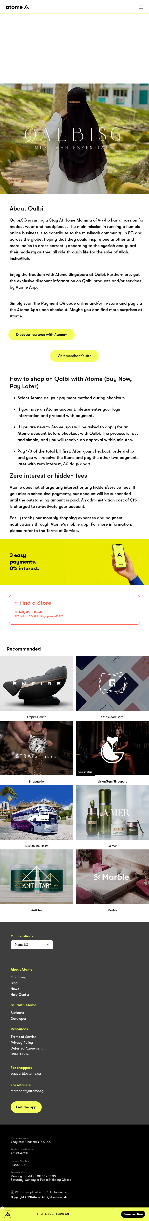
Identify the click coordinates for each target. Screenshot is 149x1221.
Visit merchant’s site (74, 356)
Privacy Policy (22, 1043)
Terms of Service (23, 1037)
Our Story (18, 977)
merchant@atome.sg (27, 1091)
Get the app (26, 1107)
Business (17, 1013)
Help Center (20, 995)
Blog (14, 983)
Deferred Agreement (27, 1048)
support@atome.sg (26, 1073)
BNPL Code (20, 1054)
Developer (18, 1019)
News (15, 989)
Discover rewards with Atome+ (41, 335)
